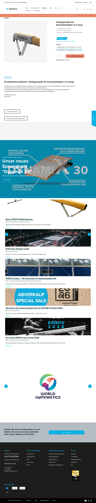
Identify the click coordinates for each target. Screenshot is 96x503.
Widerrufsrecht (52, 462)
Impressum (29, 500)
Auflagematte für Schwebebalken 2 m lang (69, 50)
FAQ (72, 465)
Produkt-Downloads (12, 111)
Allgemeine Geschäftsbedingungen (56, 454)
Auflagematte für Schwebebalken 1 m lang (69, 47)
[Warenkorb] (90, 9)
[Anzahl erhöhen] (63, 56)
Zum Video (6, 180)
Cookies (54, 500)
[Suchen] (77, 9)
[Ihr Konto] (87, 9)
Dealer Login (85, 2)
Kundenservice (23, 2)
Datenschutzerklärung (54, 456)
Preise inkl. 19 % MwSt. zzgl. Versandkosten (65, 41)
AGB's (36, 500)
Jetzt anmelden (66, 432)
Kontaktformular (12, 459)
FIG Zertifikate (74, 456)
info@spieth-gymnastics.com (10, 471)
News (91, 2)
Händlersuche (74, 462)
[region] (26, 41)
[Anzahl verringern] (57, 56)
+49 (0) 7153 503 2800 (11, 456)
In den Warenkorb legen (75, 56)
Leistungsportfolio (31, 456)
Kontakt (28, 465)
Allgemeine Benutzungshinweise (16, 118)
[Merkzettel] (84, 9)
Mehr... (8, 227)
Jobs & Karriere (30, 462)
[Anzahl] (60, 56)
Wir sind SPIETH (30, 454)
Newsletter (73, 454)
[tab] (8, 77)
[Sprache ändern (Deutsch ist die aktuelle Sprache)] (72, 2)
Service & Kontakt (78, 2)
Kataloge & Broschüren (76, 459)
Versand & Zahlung (53, 459)
